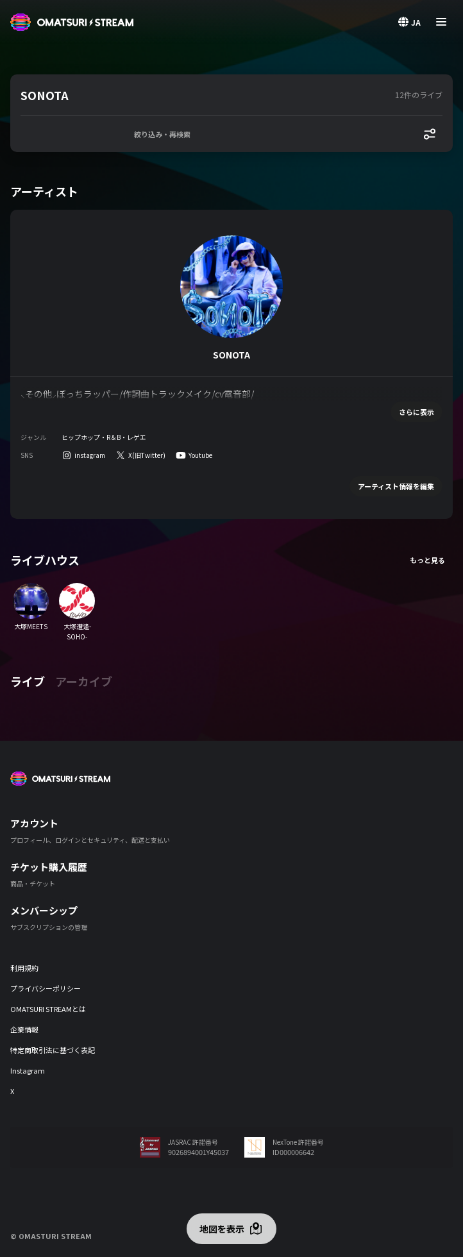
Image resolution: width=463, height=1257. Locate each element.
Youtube (200, 455)
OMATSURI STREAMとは (48, 1009)
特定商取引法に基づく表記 (52, 1050)
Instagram (27, 1070)
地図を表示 (221, 1228)
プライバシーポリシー (45, 988)
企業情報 (24, 1029)
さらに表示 (416, 412)
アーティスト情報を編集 (396, 486)
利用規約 (24, 968)
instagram (89, 455)
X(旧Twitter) (146, 455)
